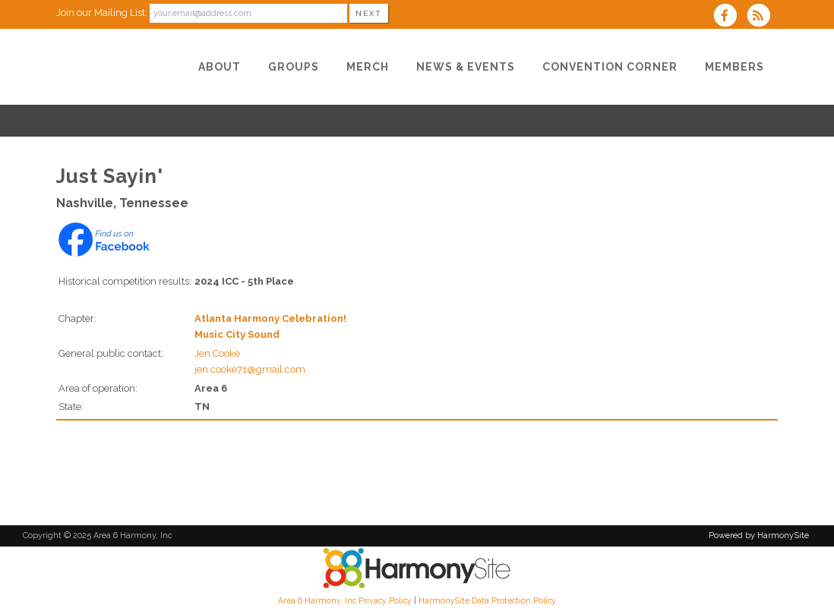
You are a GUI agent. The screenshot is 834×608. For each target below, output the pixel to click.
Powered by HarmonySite (759, 535)
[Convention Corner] (610, 67)
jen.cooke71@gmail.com (249, 369)
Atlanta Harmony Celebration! (270, 318)
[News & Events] (466, 67)
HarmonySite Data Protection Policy (487, 600)
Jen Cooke (217, 353)
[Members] (734, 67)
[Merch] (368, 67)
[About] (219, 67)
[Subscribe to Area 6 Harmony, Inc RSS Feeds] (762, 17)
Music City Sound (237, 334)
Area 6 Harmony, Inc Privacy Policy (345, 600)
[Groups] (293, 67)
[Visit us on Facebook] (730, 17)
